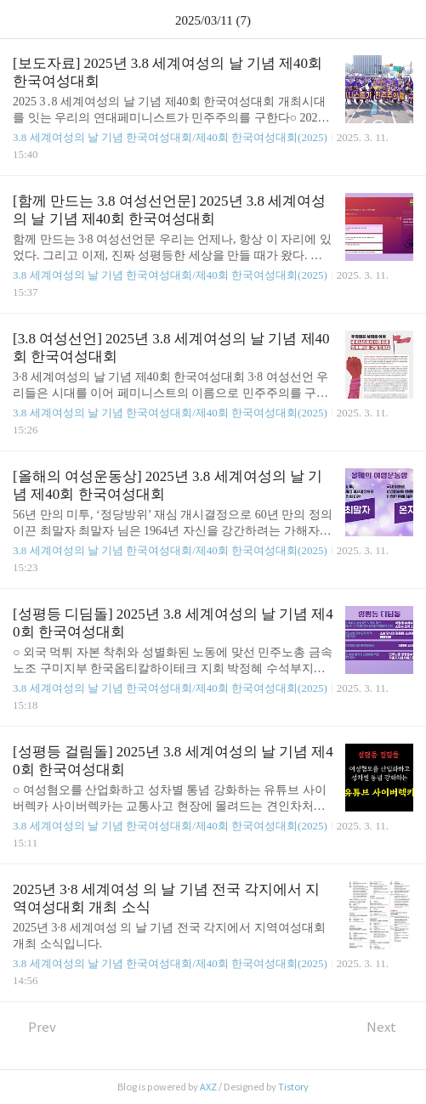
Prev (34, 1027)
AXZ (208, 1087)
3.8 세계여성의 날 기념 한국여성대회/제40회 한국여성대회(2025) (170, 137)
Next (389, 1027)
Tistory (293, 1087)
